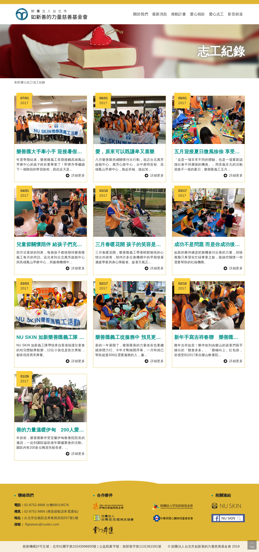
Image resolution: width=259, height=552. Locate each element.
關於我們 (140, 14)
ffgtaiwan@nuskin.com (42, 524)
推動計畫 (178, 14)
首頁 (17, 82)
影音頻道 (235, 14)
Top (252, 544)
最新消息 (159, 14)
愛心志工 (216, 14)
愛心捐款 (197, 14)
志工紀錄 (39, 82)
